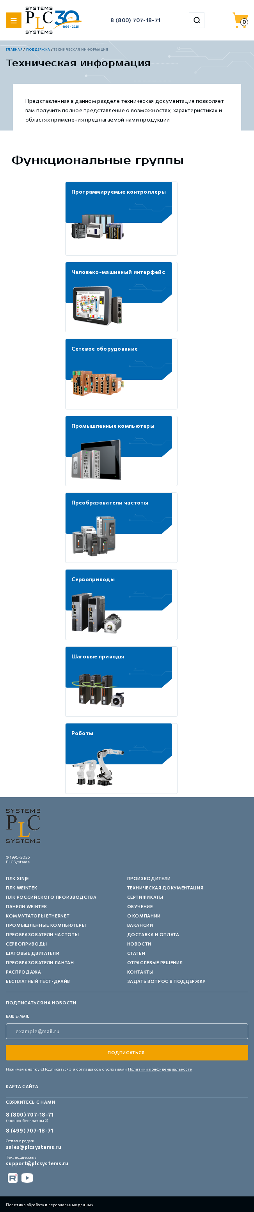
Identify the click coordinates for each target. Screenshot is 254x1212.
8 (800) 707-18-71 (135, 20)
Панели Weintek (26, 906)
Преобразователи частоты (42, 934)
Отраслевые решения (155, 962)
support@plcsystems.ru (37, 1163)
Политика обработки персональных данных (49, 1204)
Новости (139, 943)
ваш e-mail (17, 1016)
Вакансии (140, 925)
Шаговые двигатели (32, 953)
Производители (149, 878)
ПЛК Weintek (21, 887)
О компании (144, 915)
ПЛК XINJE (17, 878)
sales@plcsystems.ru (33, 1147)
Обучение (140, 906)
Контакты (140, 971)
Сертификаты (145, 897)
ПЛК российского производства (51, 897)
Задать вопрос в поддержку (166, 981)
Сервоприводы (26, 943)
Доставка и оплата (153, 934)
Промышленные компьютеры (46, 925)
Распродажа (23, 971)
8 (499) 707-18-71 (29, 1130)
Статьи (136, 953)
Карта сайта (22, 1086)
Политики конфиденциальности (160, 1069)
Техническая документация (165, 887)
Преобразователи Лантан (40, 962)
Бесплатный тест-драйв (38, 981)
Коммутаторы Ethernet (37, 915)
